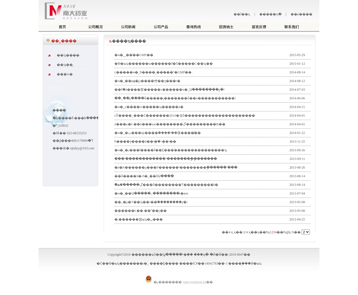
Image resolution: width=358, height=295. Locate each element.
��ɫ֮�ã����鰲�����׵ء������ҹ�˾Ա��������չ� (169, 90)
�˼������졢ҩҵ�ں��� (138, 219)
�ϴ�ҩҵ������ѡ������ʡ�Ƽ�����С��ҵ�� (163, 64)
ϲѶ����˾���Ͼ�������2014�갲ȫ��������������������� (184, 115)
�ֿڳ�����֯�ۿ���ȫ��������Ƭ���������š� (166, 185)
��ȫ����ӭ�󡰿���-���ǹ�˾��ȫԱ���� (144, 176)
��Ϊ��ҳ (242, 14)
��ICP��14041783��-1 (207, 263)
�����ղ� (270, 14)
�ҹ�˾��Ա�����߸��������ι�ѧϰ (151, 193)
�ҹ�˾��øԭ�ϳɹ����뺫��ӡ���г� (147, 81)
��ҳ (255, 232)
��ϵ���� (301, 14)
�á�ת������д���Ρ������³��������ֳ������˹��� (176, 167)
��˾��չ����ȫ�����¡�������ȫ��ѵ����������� (175, 98)
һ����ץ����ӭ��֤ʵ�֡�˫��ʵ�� (145, 141)
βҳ (289, 232)
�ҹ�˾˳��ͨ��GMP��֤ (133, 55)
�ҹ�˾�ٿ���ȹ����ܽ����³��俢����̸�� (157, 133)
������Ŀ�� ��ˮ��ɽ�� (140, 211)
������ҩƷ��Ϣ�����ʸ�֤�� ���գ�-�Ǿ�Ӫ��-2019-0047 (187, 254)
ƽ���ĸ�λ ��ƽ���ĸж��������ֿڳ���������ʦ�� (169, 124)
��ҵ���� (68, 55)
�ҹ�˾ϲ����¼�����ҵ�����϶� (148, 107)
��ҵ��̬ (65, 65)
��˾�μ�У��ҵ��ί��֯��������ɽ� (151, 202)
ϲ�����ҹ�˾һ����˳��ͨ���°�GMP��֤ (153, 72)
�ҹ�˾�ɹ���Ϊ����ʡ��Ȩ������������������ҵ (170, 150)
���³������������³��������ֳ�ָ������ (165, 159)
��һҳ (264, 232)
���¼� (65, 74)
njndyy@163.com (82, 148)
